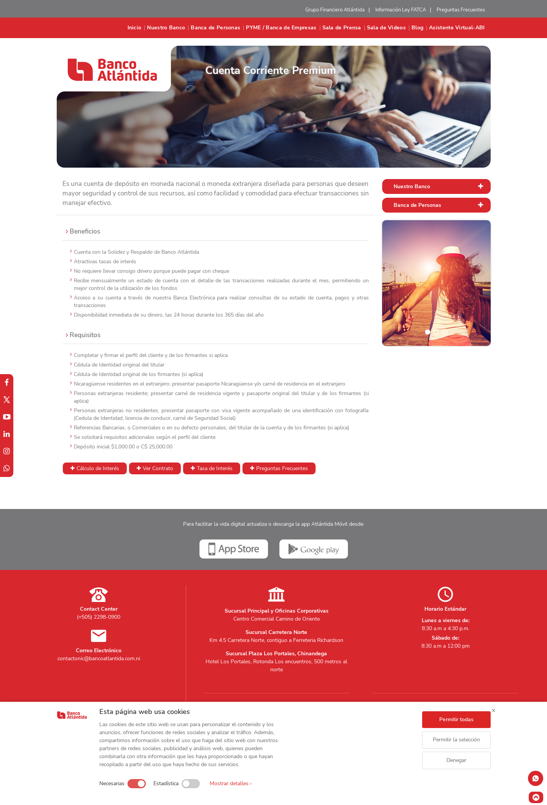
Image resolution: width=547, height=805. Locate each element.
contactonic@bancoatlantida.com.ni (98, 658)
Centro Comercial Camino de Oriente (276, 619)
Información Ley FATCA (400, 9)
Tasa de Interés (215, 468)
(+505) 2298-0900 (98, 617)
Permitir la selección (456, 739)
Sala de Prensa (341, 27)
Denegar (456, 760)
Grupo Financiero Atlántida (335, 9)
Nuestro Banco (166, 27)
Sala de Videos (386, 27)
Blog (417, 27)
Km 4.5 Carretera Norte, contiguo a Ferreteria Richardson (276, 640)
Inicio (135, 27)
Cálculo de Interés (98, 468)
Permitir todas (456, 719)
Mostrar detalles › (231, 783)
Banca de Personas (215, 27)
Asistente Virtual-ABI (457, 27)
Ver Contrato (158, 468)
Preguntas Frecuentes (461, 9)
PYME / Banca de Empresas (281, 27)
